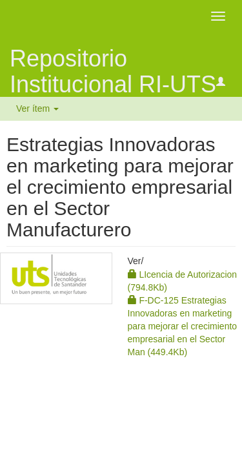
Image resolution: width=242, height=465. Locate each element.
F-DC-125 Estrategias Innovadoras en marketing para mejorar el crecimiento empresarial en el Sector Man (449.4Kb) (182, 326)
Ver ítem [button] (37, 108)
